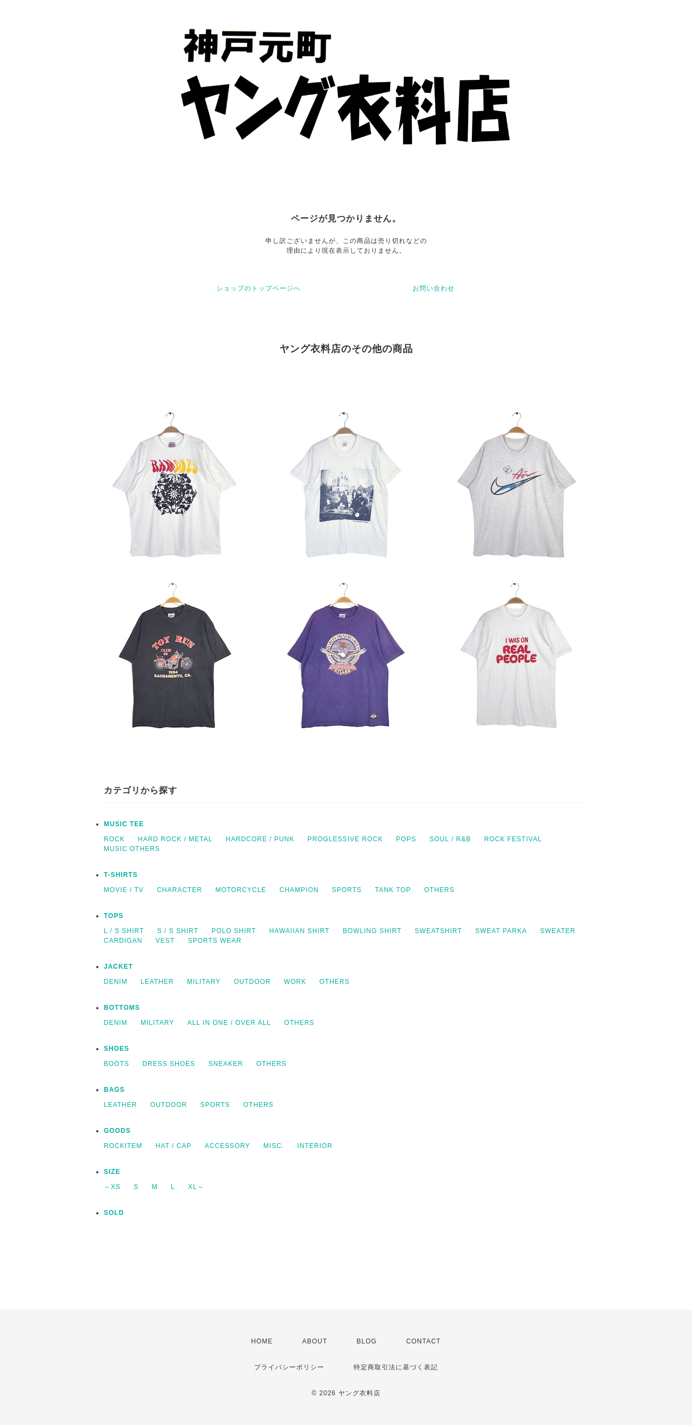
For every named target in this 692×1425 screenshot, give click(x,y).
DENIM (116, 981)
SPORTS (347, 890)
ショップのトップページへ (258, 288)
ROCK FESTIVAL (513, 839)
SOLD (114, 1213)
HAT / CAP (174, 1146)
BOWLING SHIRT (372, 931)
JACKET (118, 966)
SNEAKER (225, 1064)
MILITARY (204, 981)
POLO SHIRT (233, 931)
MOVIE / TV (124, 890)
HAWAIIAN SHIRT (299, 931)
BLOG (367, 1341)
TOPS (113, 916)
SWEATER (557, 931)
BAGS (114, 1089)
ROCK (114, 839)
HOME (262, 1341)
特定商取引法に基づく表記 (396, 1367)
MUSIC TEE (124, 824)
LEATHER (157, 981)
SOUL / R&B (450, 839)
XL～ (196, 1187)
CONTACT (423, 1341)
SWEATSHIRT (438, 931)
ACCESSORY (227, 1146)
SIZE (112, 1172)
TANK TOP (393, 890)
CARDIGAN (123, 940)
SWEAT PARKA (501, 931)
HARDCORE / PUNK (259, 839)
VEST (165, 940)
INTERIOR (314, 1146)
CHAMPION (299, 890)
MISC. (273, 1146)
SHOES (116, 1048)
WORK (295, 981)
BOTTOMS (122, 1007)
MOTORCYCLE (240, 890)
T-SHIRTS (121, 875)
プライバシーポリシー (289, 1367)
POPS (406, 839)
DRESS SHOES (168, 1064)
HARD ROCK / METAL (175, 839)
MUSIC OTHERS (132, 849)
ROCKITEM (123, 1146)
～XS (112, 1187)
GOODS (117, 1130)
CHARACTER (179, 890)
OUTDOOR (252, 981)
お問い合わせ (433, 288)
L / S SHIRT (124, 931)
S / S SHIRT (177, 931)
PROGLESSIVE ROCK (345, 839)
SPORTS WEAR (214, 940)
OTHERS (439, 890)
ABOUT (314, 1341)
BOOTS (116, 1064)
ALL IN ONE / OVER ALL (229, 1022)
